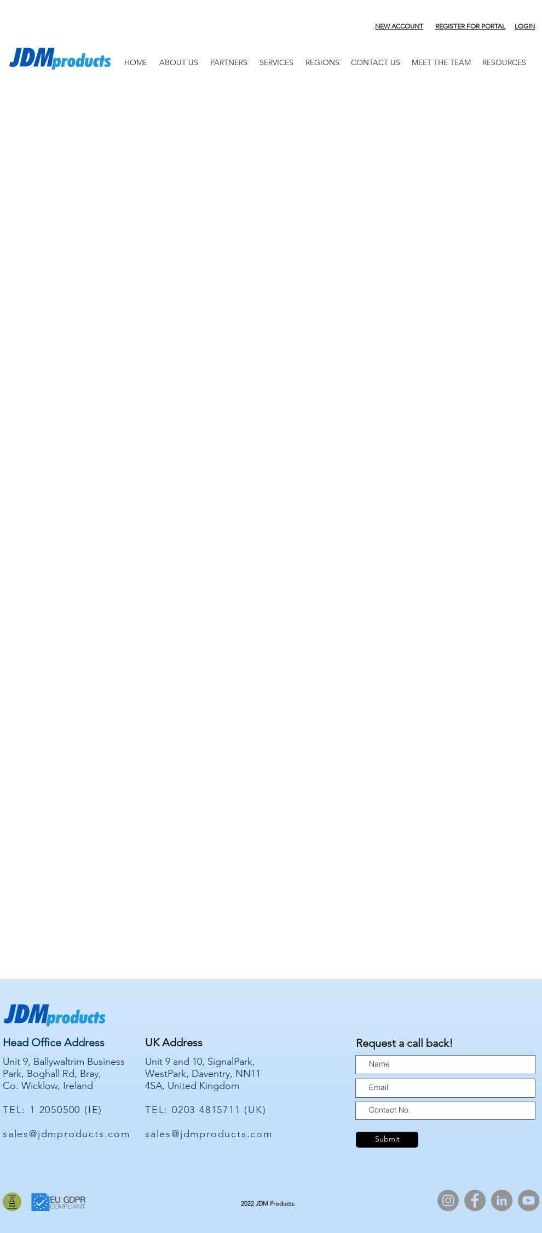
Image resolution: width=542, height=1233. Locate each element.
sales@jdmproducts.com (66, 1134)
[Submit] (387, 1140)
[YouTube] (528, 1200)
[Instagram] (448, 1200)
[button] (228, 62)
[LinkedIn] (501, 1200)
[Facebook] (475, 1200)
